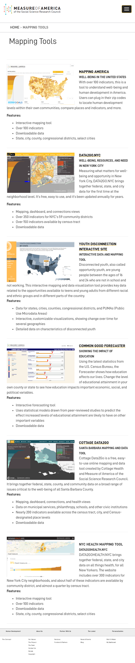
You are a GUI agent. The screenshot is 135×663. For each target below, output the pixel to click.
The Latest (91, 631)
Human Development (13, 631)
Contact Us (32, 648)
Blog (82, 642)
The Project (32, 642)
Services (57, 639)
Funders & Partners (60, 642)
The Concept (6, 639)
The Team (31, 645)
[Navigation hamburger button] (127, 9)
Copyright (31, 654)
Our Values (32, 639)
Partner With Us (65, 631)
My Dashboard (111, 642)
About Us (39, 631)
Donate (30, 651)
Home (14, 27)
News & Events (86, 639)
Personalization (117, 631)
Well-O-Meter (111, 639)
